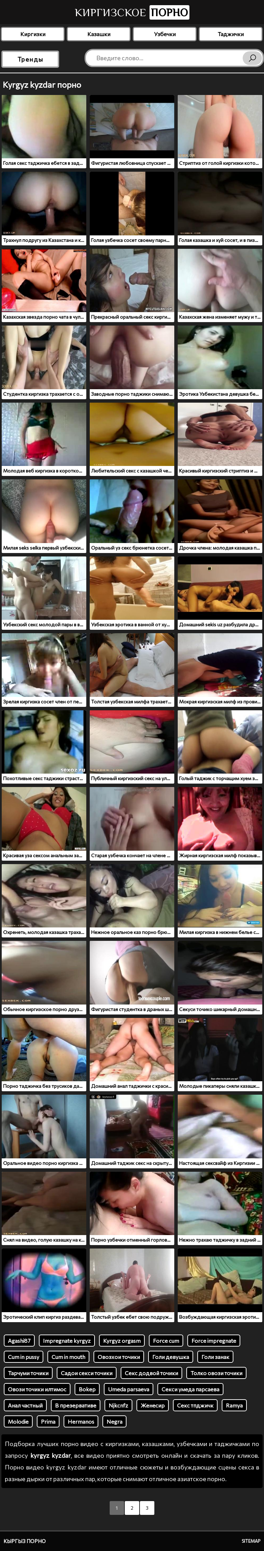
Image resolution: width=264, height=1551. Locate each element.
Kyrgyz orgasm (122, 1340)
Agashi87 (19, 1340)
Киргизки (32, 34)
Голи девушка (170, 1356)
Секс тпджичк (195, 1405)
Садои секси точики (86, 1373)
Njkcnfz (118, 1405)
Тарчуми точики (28, 1373)
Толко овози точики (216, 1373)
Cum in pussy (23, 1356)
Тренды (30, 59)
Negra (114, 1421)
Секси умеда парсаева (190, 1389)
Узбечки (165, 34)
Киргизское (132, 12)
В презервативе (75, 1405)
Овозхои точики (119, 1356)
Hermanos (81, 1421)
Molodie (18, 1421)
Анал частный (25, 1405)
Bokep (87, 1389)
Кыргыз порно (24, 1541)
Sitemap (251, 1541)
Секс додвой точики (151, 1373)
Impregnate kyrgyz (67, 1340)
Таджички (231, 34)
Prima (48, 1421)
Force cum (166, 1340)
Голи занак (215, 1356)
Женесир (153, 1405)
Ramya (234, 1405)
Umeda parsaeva (128, 1389)
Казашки (98, 34)
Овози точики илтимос (37, 1389)
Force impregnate (213, 1340)
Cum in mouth (68, 1356)
